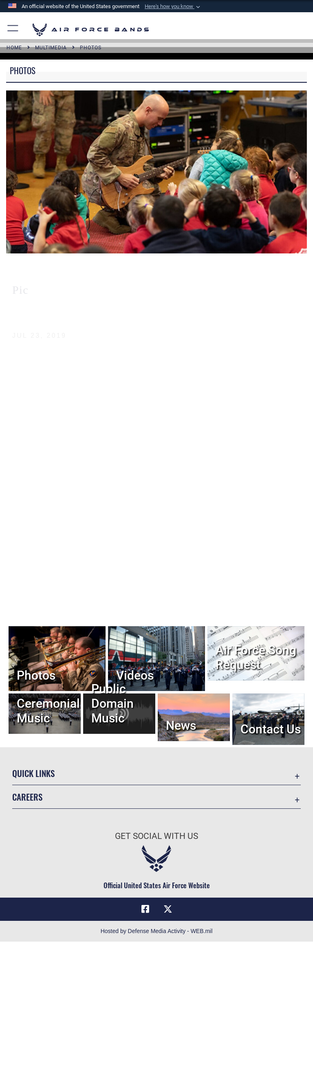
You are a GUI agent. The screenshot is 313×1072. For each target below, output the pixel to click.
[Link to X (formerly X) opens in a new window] (168, 909)
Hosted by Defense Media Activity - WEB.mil (157, 931)
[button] (173, 6)
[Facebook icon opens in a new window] (145, 909)
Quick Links (33, 773)
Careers (27, 796)
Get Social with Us (156, 836)
